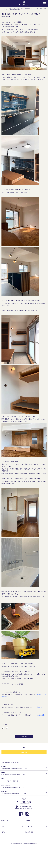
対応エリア (12, 821)
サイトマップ (36, 826)
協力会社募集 (36, 832)
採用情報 (12, 832)
